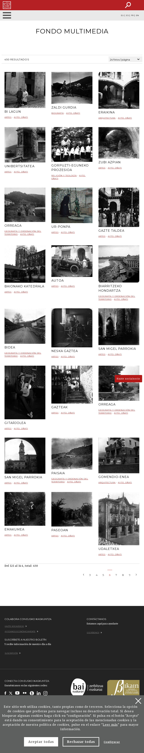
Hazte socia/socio (128, 378)
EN (137, 15)
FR (132, 15)
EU (122, 15)
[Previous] (83, 574)
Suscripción (13, 653)
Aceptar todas (41, 742)
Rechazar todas (81, 742)
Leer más (110, 724)
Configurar (112, 742)
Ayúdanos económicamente (21, 631)
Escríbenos (94, 632)
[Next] (136, 574)
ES (127, 15)
